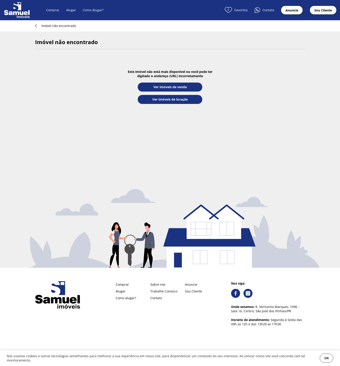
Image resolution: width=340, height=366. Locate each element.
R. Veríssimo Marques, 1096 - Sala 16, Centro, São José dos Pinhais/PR (265, 309)
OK (326, 358)
